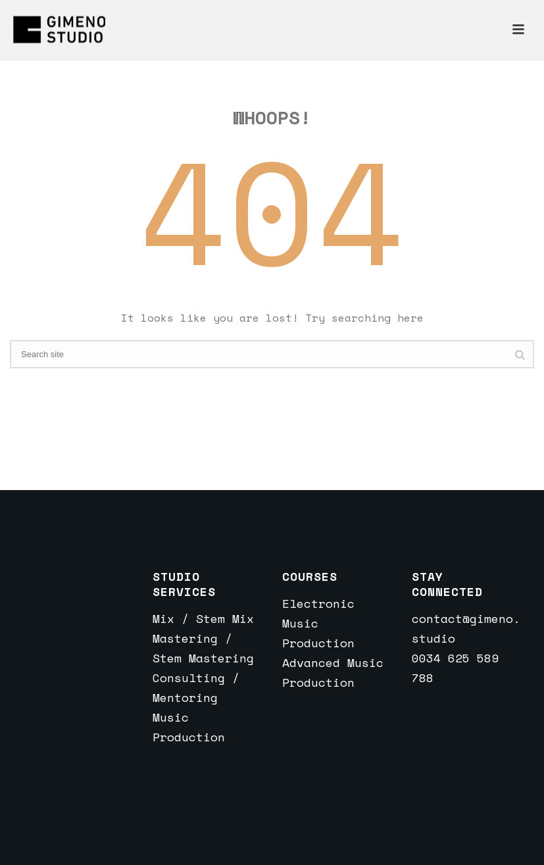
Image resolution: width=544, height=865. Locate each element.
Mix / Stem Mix (203, 618)
